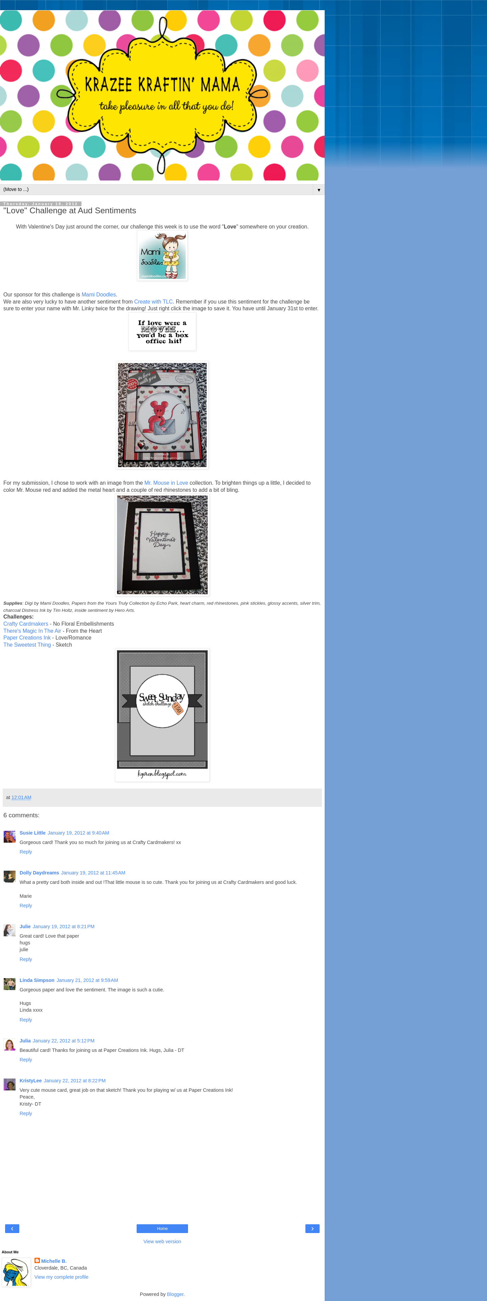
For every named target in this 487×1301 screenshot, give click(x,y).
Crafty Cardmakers (25, 624)
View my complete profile (61, 1277)
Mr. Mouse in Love (166, 483)
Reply (26, 851)
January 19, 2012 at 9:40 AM (78, 833)
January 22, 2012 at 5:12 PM (64, 1040)
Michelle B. (54, 1261)
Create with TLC (153, 302)
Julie (25, 926)
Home (162, 1228)
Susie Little (33, 833)
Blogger (175, 1294)
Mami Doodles (99, 294)
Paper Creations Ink (27, 638)
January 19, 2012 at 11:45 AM (93, 872)
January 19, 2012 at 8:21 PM (64, 926)
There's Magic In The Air (32, 631)
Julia (25, 1040)
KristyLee (31, 1080)
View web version (162, 1241)
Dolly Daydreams (39, 872)
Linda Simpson (37, 980)
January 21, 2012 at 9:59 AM (87, 980)
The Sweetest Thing (27, 645)
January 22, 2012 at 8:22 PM (75, 1080)
